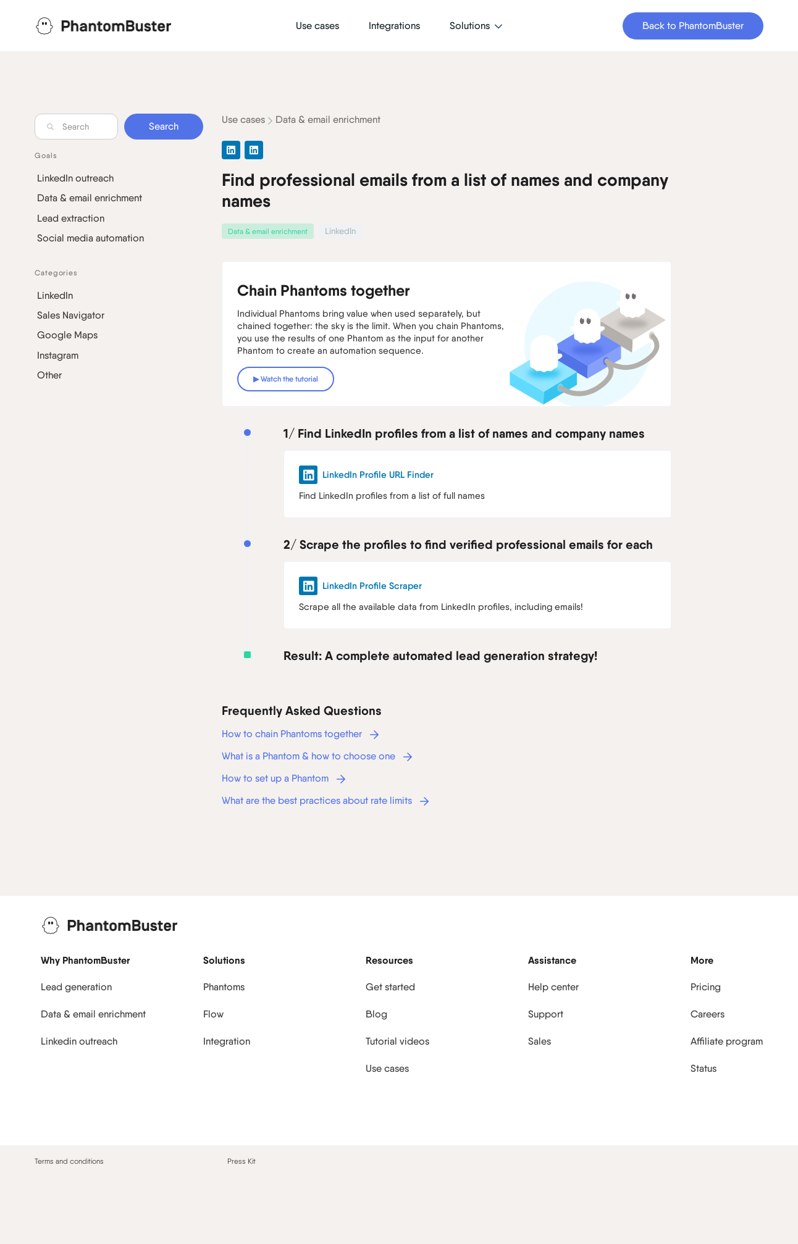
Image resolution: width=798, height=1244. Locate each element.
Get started (390, 987)
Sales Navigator (70, 315)
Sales (539, 1041)
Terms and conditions (69, 1161)
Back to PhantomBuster (693, 25)
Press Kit (241, 1161)
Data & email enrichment (89, 198)
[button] (476, 26)
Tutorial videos (397, 1041)
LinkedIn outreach (75, 178)
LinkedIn (55, 295)
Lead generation (76, 987)
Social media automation (90, 238)
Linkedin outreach (79, 1041)
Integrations (394, 25)
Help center (553, 987)
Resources (389, 960)
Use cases (243, 119)
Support (545, 1014)
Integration (226, 1041)
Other (49, 375)
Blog (376, 1014)
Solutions (224, 960)
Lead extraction (70, 218)
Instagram (57, 355)
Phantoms (224, 987)
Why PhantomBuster (85, 960)
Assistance (552, 960)
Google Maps (67, 335)
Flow (213, 1014)
